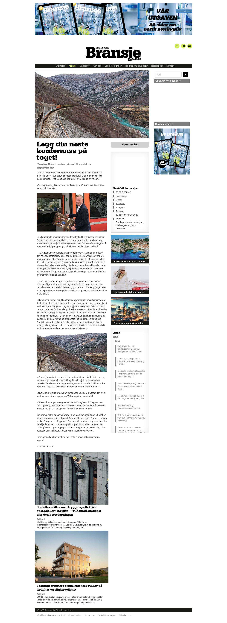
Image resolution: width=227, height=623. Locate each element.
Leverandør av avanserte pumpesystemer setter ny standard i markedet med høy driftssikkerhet (131, 431)
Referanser (157, 66)
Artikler (72, 66)
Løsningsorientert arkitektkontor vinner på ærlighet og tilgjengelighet (129, 349)
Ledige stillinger (113, 66)
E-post (119, 200)
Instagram (120, 207)
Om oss (97, 66)
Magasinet (84, 66)
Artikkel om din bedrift (136, 66)
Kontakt (170, 66)
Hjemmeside (130, 144)
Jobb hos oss (125, 615)
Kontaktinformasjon (107, 615)
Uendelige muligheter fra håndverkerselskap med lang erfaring (131, 361)
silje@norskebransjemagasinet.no (168, 204)
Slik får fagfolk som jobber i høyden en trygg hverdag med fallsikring (131, 418)
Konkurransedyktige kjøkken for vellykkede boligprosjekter (131, 397)
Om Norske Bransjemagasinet (51, 615)
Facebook (120, 203)
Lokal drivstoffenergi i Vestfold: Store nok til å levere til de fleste (132, 386)
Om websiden (74, 615)
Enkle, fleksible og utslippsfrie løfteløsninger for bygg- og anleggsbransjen (131, 374)
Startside (60, 66)
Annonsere (89, 615)
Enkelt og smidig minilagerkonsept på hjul (129, 406)
